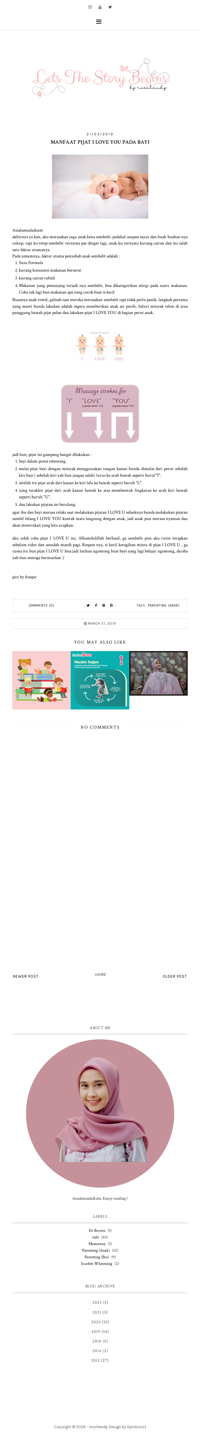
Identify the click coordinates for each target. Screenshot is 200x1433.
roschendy (98, 1427)
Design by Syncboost (127, 1427)
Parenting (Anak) (164, 605)
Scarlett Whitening (96, 1263)
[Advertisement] (100, 921)
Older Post (175, 976)
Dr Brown (97, 1230)
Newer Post (25, 976)
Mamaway (97, 1244)
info (95, 1237)
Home (100, 974)
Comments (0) (41, 605)
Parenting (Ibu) (97, 1257)
